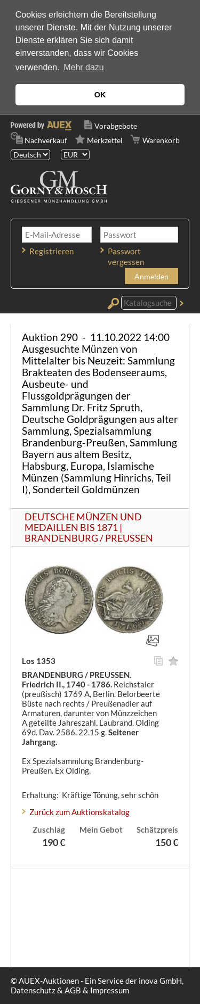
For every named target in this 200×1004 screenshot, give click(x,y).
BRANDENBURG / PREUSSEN (89, 538)
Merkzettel (105, 140)
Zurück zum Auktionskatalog (79, 812)
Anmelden (151, 276)
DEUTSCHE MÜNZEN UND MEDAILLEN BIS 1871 (83, 522)
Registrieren (51, 251)
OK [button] (100, 94)
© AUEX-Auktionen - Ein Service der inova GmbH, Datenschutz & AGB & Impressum (97, 985)
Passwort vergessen (126, 256)
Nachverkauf (46, 140)
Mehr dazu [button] (83, 67)
